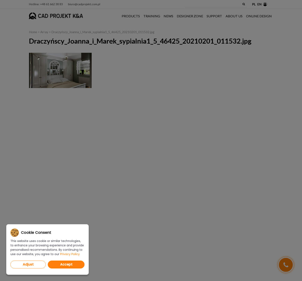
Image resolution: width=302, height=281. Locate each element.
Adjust (28, 264)
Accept (66, 264)
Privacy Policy (70, 254)
